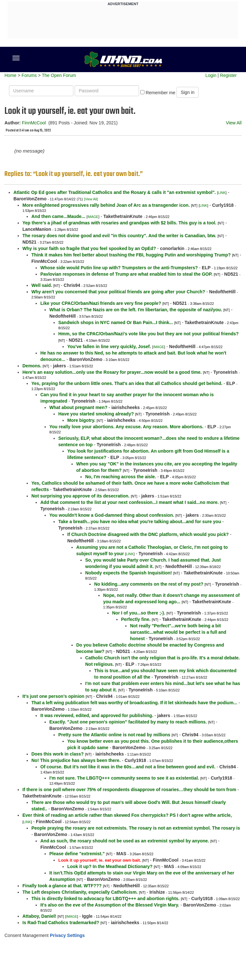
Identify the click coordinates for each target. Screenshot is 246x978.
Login (210, 75)
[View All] (91, 199)
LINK (222, 193)
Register (228, 75)
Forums (29, 75)
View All (234, 122)
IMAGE (92, 217)
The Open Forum (59, 75)
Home (10, 75)
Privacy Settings (67, 935)
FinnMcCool (34, 122)
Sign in (187, 92)
